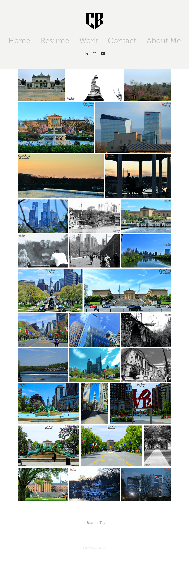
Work (88, 41)
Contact (122, 41)
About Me (163, 41)
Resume (54, 41)
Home (19, 41)
